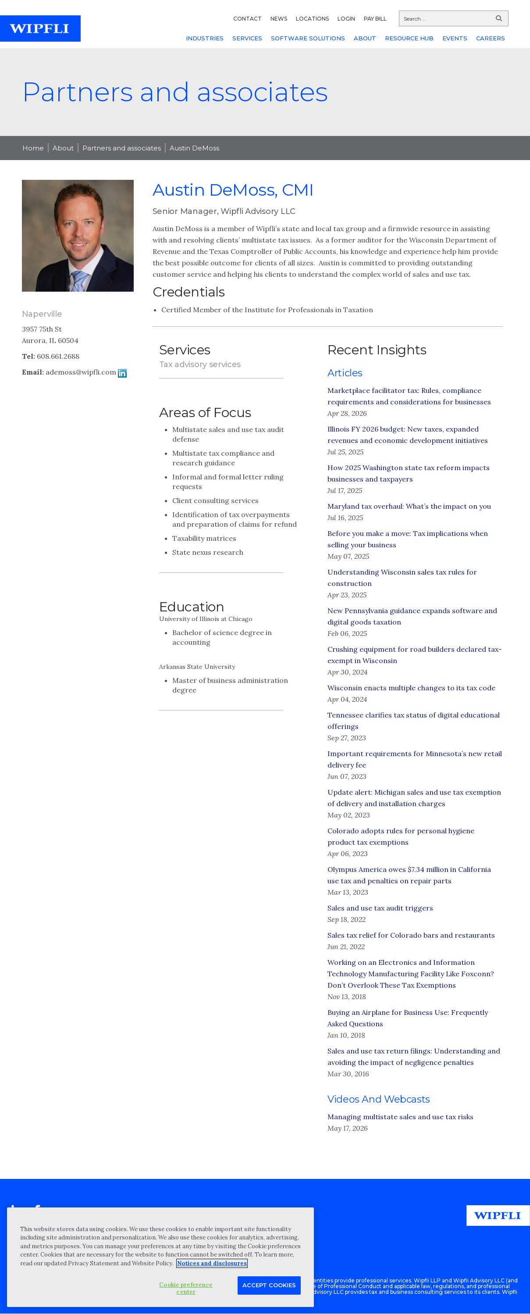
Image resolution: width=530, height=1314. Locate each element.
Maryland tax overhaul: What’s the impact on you (409, 506)
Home (33, 148)
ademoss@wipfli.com (81, 372)
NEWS (278, 18)
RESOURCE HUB (409, 38)
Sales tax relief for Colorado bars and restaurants (411, 935)
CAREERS (490, 38)
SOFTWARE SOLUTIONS (308, 38)
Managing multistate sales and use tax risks (400, 1116)
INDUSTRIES (205, 38)
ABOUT (365, 38)
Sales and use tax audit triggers (380, 907)
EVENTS (454, 38)
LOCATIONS (312, 18)
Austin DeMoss (194, 148)
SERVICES (247, 38)
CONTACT (247, 18)
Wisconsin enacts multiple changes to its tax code (411, 687)
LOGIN (346, 18)
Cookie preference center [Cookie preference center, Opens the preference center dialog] (186, 1288)
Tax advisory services (200, 364)
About (63, 148)
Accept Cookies (269, 1285)
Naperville (42, 314)
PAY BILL (375, 18)
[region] (160, 1257)
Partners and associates (121, 148)
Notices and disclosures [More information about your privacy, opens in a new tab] (212, 1263)
